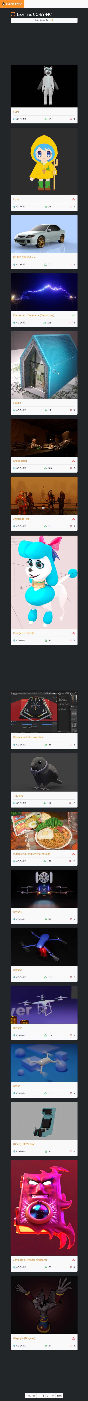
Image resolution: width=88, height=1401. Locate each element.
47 (53, 1396)
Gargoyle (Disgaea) (24, 1338)
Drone (16, 1086)
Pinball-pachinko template (28, 737)
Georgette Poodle (23, 633)
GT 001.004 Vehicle (24, 257)
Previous (31, 1396)
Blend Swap (12, 4)
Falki (16, 111)
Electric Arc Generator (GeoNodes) (33, 315)
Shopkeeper (20, 460)
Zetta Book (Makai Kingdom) (30, 1259)
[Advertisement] (44, 43)
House (17, 402)
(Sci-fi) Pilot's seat (24, 1144)
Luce (16, 199)
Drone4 (17, 912)
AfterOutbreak (21, 518)
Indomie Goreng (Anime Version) (32, 853)
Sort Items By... (44, 20)
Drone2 (17, 1028)
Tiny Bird (18, 795)
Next (59, 1396)
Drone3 (17, 969)
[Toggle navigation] (84, 3)
